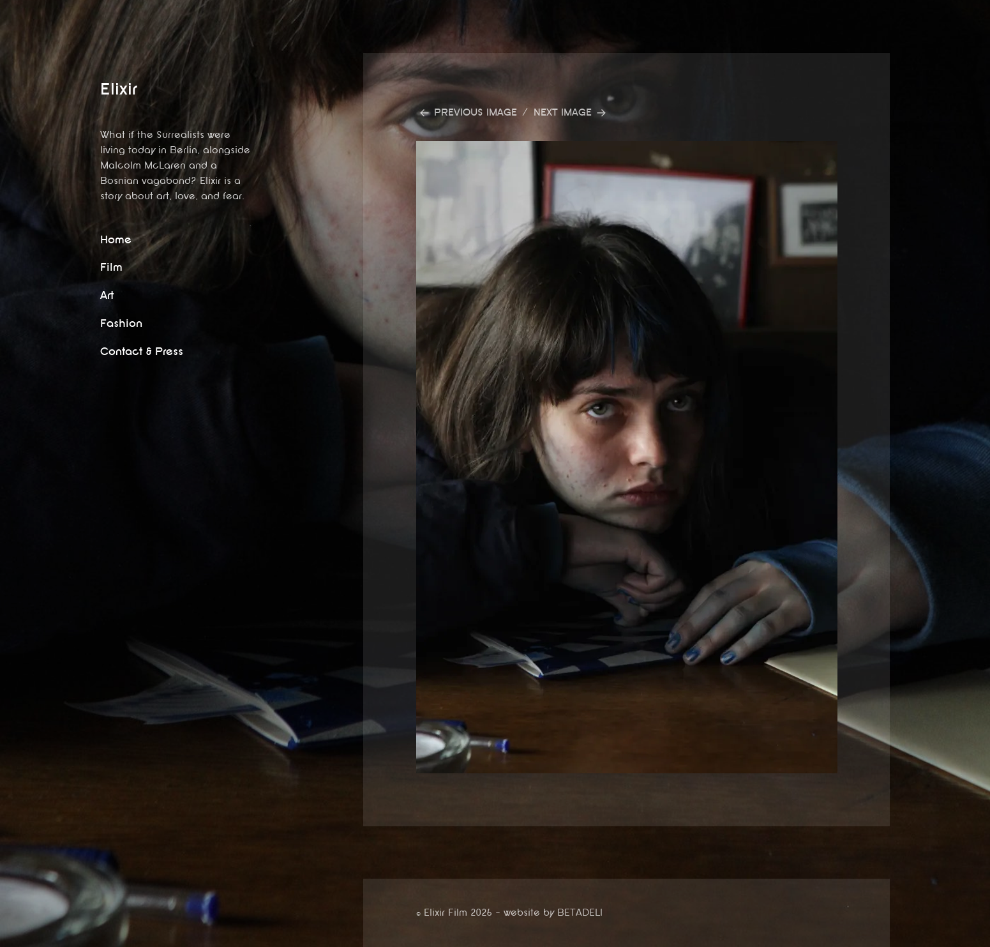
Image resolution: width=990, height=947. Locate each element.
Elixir (118, 89)
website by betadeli (9, 937)
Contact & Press (141, 351)
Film (111, 267)
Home (115, 240)
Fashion (121, 323)
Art (107, 295)
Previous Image (475, 112)
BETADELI (580, 912)
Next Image (563, 112)
